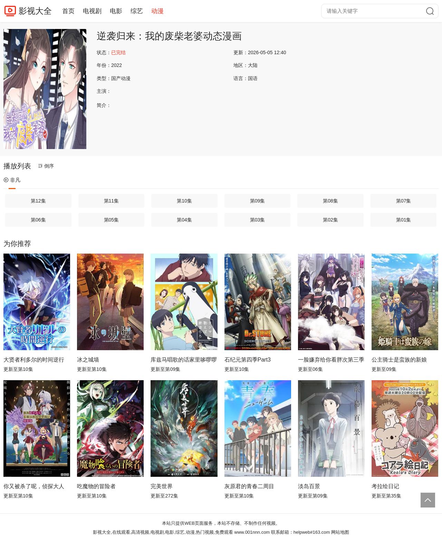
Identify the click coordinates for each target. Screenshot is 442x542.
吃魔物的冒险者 (96, 486)
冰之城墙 (88, 360)
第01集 (403, 220)
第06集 (38, 220)
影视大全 (35, 11)
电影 (116, 11)
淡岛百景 (309, 486)
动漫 (157, 11)
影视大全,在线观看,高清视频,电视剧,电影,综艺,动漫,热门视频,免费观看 (163, 532)
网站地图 (340, 532)
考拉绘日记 (385, 486)
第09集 (257, 201)
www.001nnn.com (252, 532)
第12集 (38, 201)
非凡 (11, 180)
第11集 (111, 201)
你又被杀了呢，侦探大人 (33, 486)
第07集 (403, 201)
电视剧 (92, 11)
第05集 (111, 220)
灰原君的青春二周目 (249, 486)
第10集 (184, 201)
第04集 (184, 220)
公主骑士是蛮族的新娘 (399, 360)
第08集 (330, 201)
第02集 (330, 220)
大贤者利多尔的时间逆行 (33, 360)
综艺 (137, 11)
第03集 (257, 220)
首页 (68, 11)
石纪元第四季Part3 (247, 360)
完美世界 (162, 486)
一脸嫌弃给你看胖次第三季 (331, 360)
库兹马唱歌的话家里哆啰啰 (184, 360)
